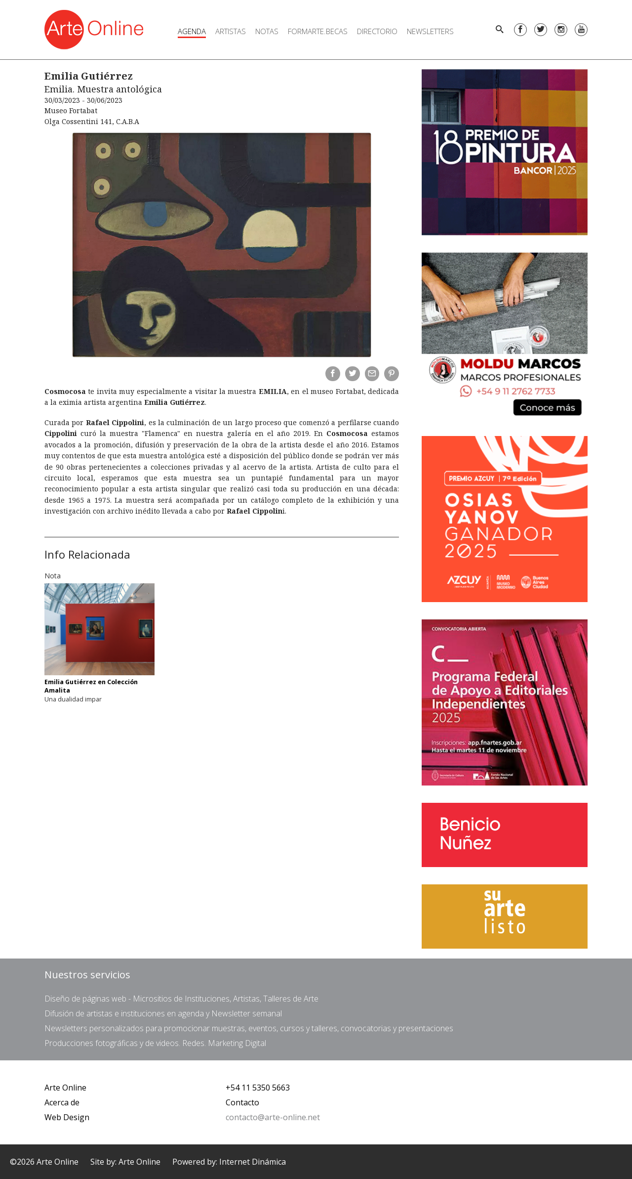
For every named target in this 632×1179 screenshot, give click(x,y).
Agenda (192, 31)
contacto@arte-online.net (273, 1117)
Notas (266, 31)
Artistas (230, 31)
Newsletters (430, 31)
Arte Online (65, 1087)
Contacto (242, 1102)
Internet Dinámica (252, 1161)
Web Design (66, 1117)
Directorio (377, 31)
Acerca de (61, 1102)
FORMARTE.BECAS (318, 31)
